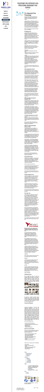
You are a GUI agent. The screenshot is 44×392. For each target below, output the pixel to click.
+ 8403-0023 (28, 359)
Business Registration (29, 353)
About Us (27, 372)
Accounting (27, 355)
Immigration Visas (28, 354)
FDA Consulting (28, 355)
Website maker (22, 389)
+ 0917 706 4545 (28, 360)
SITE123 (19, 389)
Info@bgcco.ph (30, 368)
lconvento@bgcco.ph (31, 369)
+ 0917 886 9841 (28, 361)
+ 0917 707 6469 (28, 362)
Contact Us (27, 373)
